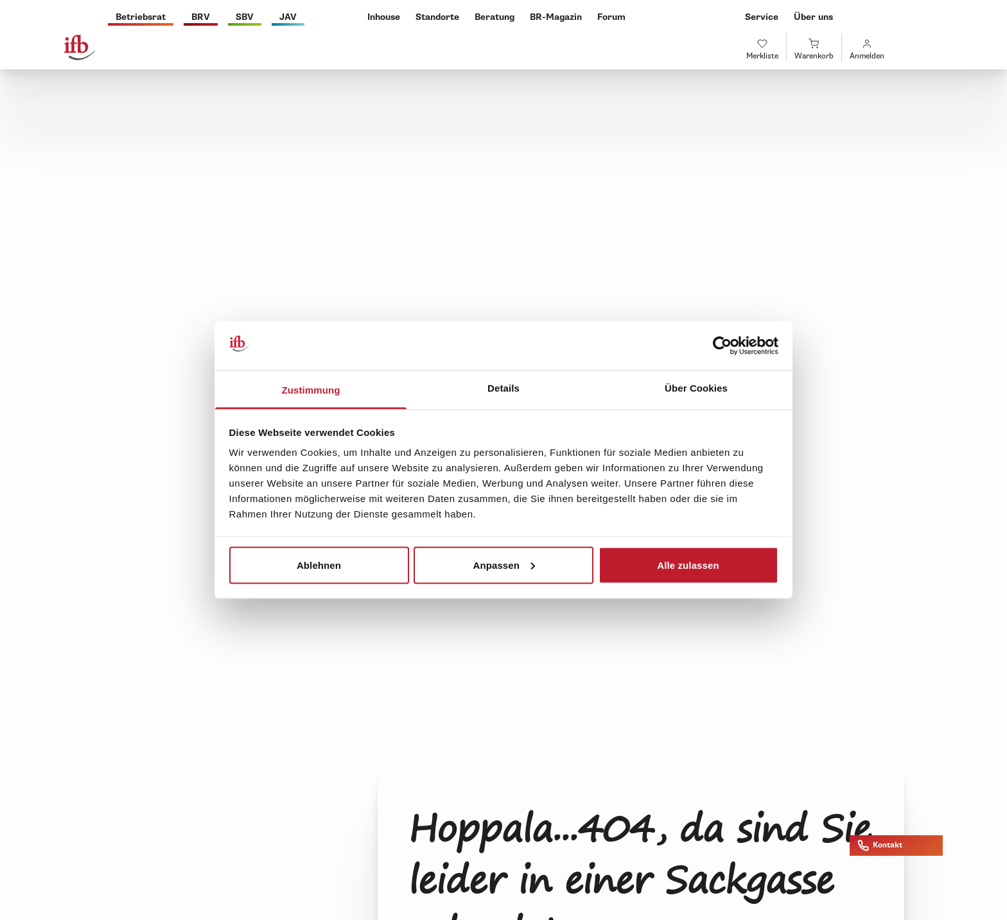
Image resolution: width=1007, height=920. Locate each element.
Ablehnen (319, 564)
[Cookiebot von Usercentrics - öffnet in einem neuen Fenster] (722, 346)
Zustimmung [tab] (311, 390)
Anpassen (504, 564)
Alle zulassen (688, 564)
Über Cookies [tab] (696, 388)
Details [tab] (503, 388)
